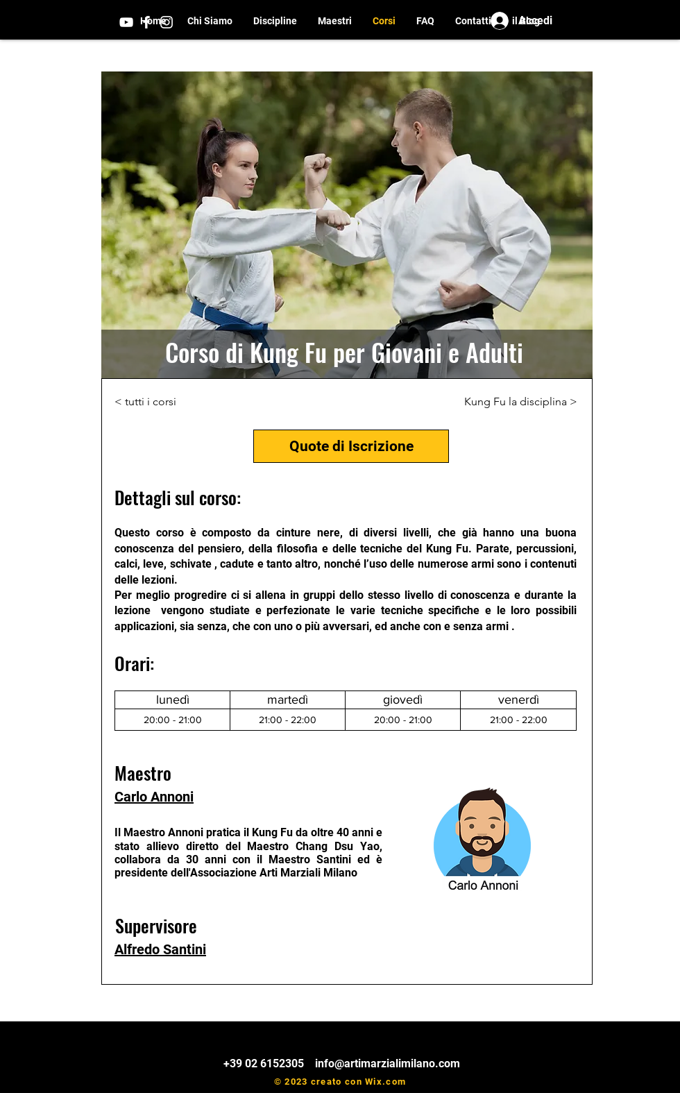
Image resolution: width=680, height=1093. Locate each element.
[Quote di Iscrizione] (351, 446)
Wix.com (385, 1081)
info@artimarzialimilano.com (387, 1063)
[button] (275, 21)
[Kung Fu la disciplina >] (520, 402)
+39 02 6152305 (265, 1063)
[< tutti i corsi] (152, 402)
